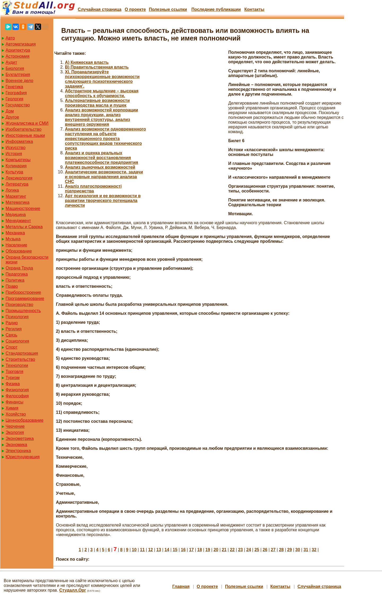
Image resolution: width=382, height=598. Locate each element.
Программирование (25, 298)
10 (134, 549)
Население (16, 245)
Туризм (13, 377)
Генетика (14, 86)
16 (183, 549)
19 (207, 549)
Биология (15, 68)
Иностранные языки (25, 135)
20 (216, 549)
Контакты (254, 9)
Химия (12, 408)
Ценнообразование (24, 420)
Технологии (17, 365)
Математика (17, 202)
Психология (17, 316)
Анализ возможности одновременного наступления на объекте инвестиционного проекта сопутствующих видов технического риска (105, 138)
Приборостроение (23, 292)
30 (297, 549)
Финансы (14, 402)
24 (248, 549)
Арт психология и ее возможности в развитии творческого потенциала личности (103, 201)
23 (240, 549)
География (16, 93)
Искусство (15, 147)
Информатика (19, 141)
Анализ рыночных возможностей (100, 167)
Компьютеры (18, 160)
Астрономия (17, 56)
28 (281, 549)
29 (289, 549)
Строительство (20, 359)
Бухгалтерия (18, 74)
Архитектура (18, 50)
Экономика (16, 444)
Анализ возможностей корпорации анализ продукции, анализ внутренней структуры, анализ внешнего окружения (101, 117)
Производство (19, 304)
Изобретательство (23, 129)
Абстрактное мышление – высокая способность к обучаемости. (101, 93)
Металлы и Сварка (24, 226)
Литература (17, 184)
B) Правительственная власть (97, 67)
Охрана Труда (19, 268)
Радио (12, 323)
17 (191, 549)
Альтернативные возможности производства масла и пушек (97, 102)
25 (256, 549)
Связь (11, 335)
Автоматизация (21, 44)
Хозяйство (16, 414)
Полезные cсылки (168, 9)
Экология (15, 432)
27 (273, 549)
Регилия (14, 329)
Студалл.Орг (72, 590)
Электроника (18, 450)
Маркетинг (16, 196)
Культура (14, 172)
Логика (12, 190)
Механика (15, 233)
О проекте (135, 9)
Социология (17, 341)
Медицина (16, 214)
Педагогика (17, 274)
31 (306, 549)
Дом (10, 111)
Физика (13, 383)
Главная (181, 586)
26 (265, 549)
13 (158, 549)
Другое (12, 117)
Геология (14, 99)
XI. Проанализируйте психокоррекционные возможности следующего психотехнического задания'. (102, 79)
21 (224, 549)
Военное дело (19, 80)
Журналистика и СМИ (27, 123)
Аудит (11, 62)
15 (175, 549)
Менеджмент (18, 220)
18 (199, 549)
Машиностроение (23, 208)
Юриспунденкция (22, 457)
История (14, 153)
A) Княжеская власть (87, 62)
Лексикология (19, 178)
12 (150, 549)
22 (232, 549)
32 (314, 549)
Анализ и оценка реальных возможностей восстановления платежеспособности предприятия (101, 158)
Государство (18, 105)
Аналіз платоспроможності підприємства (93, 188)
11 (142, 549)
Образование (19, 251)
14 (167, 549)
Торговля (14, 371)
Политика (15, 280)
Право (12, 286)
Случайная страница (99, 9)
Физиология (17, 390)
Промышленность (23, 310)
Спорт (11, 347)
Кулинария (16, 166)
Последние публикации (216, 9)
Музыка (13, 239)
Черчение (15, 426)
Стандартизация (22, 353)
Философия (17, 396)
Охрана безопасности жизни (27, 259)
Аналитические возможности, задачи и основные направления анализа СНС (104, 177)
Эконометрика (20, 438)
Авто (10, 38)
